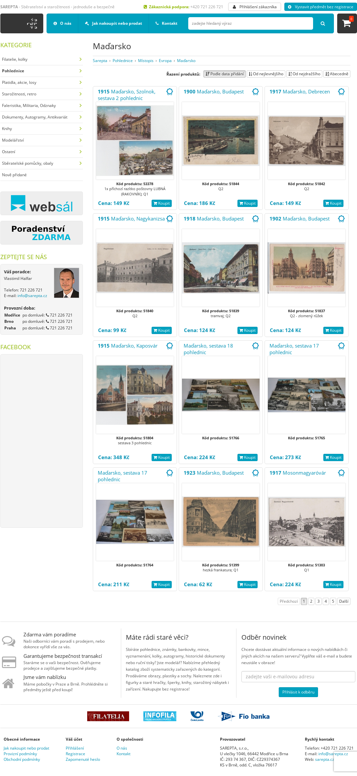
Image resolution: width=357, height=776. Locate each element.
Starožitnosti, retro (19, 94)
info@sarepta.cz (32, 295)
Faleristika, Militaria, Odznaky (29, 105)
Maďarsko (186, 60)
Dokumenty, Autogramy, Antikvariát (34, 117)
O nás (62, 23)
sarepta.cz (324, 759)
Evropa (165, 60)
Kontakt (166, 23)
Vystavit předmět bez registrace (320, 7)
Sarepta (100, 60)
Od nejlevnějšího (266, 74)
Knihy (7, 128)
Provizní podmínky (20, 754)
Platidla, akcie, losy (19, 82)
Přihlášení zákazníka (255, 7)
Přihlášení (75, 748)
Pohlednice (123, 60)
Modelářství (13, 140)
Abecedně (336, 74)
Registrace (75, 754)
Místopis (146, 60)
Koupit (162, 203)
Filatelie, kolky (14, 59)
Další (343, 601)
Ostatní (8, 151)
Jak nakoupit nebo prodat (113, 23)
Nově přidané (14, 175)
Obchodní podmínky (22, 759)
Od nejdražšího (304, 74)
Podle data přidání (224, 74)
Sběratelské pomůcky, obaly (27, 163)
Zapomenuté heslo (83, 759)
